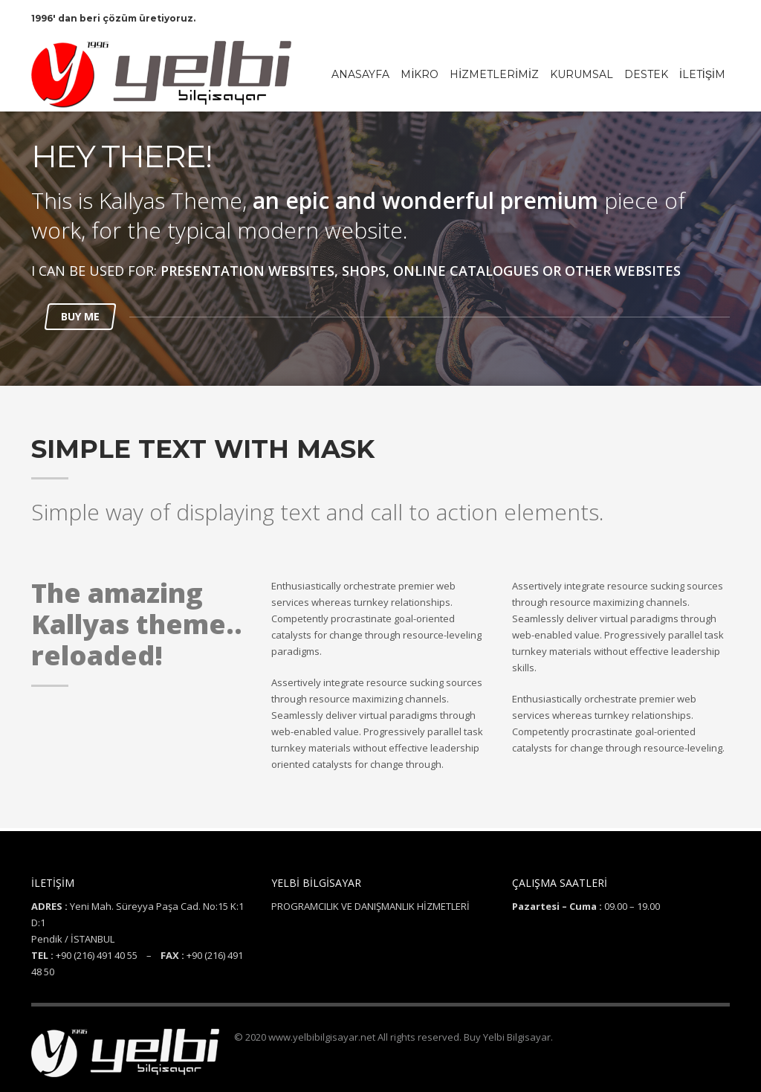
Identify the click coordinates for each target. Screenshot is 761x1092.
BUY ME (80, 316)
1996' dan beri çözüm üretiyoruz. (113, 18)
